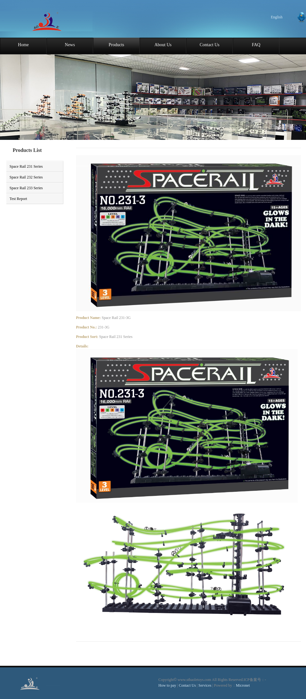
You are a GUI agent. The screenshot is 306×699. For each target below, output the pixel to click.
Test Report (18, 199)
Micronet (243, 685)
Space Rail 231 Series (26, 166)
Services (205, 685)
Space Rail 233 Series (26, 188)
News (70, 44)
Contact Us (210, 44)
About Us (162, 44)
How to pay (167, 685)
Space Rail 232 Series (26, 177)
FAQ (256, 44)
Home (23, 44)
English (277, 17)
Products (116, 44)
